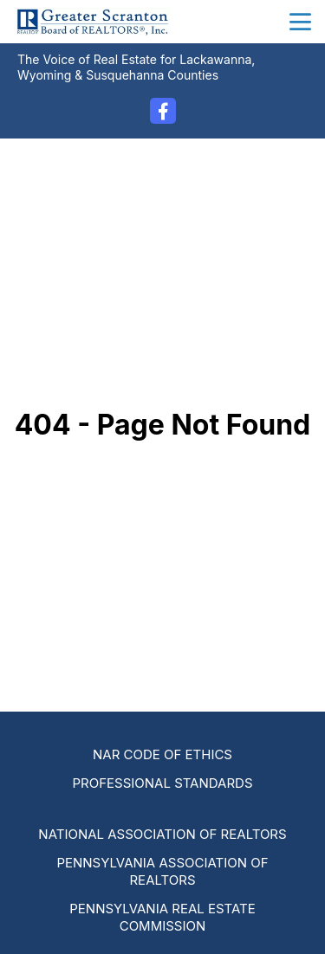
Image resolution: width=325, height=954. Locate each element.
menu (300, 22)
